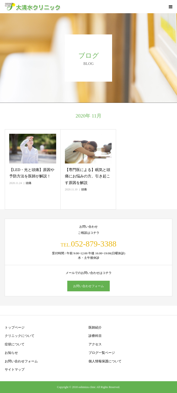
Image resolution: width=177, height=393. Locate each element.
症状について (15, 344)
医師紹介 (95, 327)
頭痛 (28, 183)
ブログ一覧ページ (101, 353)
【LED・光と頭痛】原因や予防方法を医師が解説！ (31, 173)
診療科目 (95, 336)
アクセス (95, 344)
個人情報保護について (105, 361)
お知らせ (11, 353)
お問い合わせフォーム (88, 286)
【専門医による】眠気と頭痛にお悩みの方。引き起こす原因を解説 (87, 176)
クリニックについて (19, 336)
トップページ (15, 327)
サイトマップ (15, 369)
